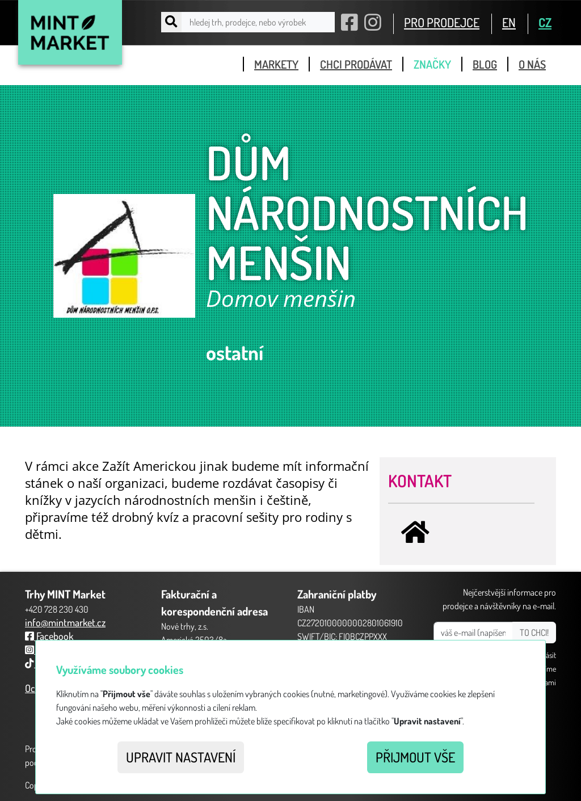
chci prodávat (356, 64)
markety (276, 64)
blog (485, 64)
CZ (544, 22)
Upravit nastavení (180, 757)
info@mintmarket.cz (65, 622)
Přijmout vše (415, 757)
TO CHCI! (534, 632)
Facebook (49, 636)
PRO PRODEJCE (441, 22)
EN (509, 22)
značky (432, 64)
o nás (532, 64)
